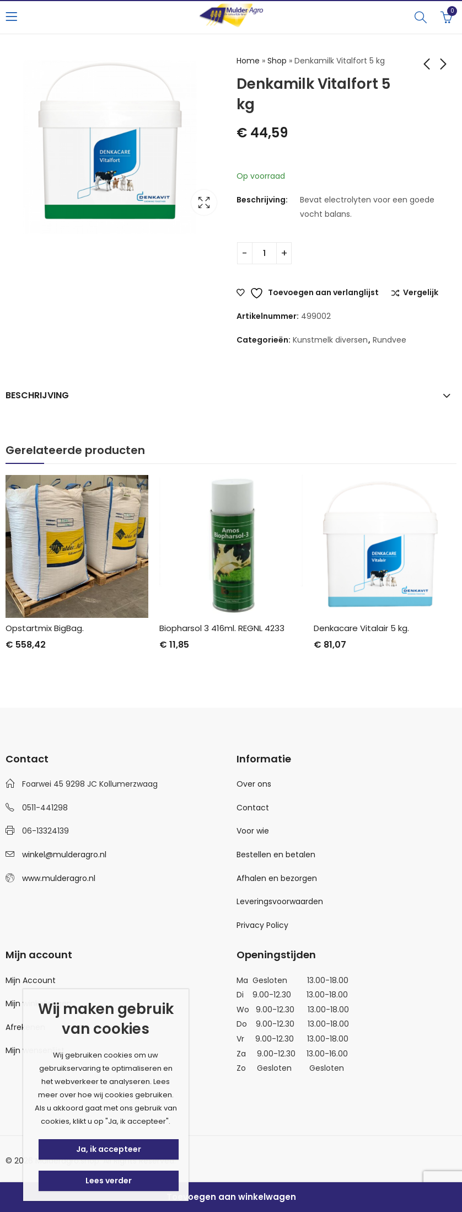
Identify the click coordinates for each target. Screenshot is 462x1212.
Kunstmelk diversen (330, 339)
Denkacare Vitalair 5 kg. (361, 628)
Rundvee (389, 339)
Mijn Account (31, 980)
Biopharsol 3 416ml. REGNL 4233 (221, 628)
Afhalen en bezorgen (277, 878)
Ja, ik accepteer (108, 1149)
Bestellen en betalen (276, 854)
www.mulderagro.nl (58, 878)
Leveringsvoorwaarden (280, 901)
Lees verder (108, 1180)
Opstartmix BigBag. (45, 628)
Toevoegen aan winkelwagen (231, 1197)
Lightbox (204, 202)
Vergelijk (420, 293)
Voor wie (253, 830)
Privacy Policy (262, 925)
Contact (253, 807)
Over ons (254, 783)
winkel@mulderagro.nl (64, 854)
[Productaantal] (264, 253)
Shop (277, 60)
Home (248, 60)
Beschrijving (37, 395)
